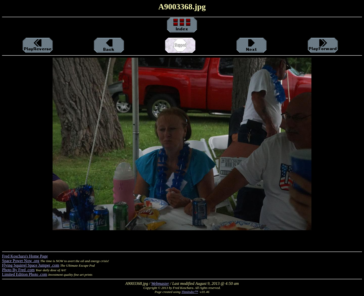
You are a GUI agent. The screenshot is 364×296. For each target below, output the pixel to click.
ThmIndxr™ (189, 292)
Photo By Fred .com (18, 270)
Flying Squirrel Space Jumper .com (30, 265)
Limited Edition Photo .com (24, 274)
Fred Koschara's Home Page (25, 256)
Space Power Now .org (20, 261)
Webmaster (160, 283)
